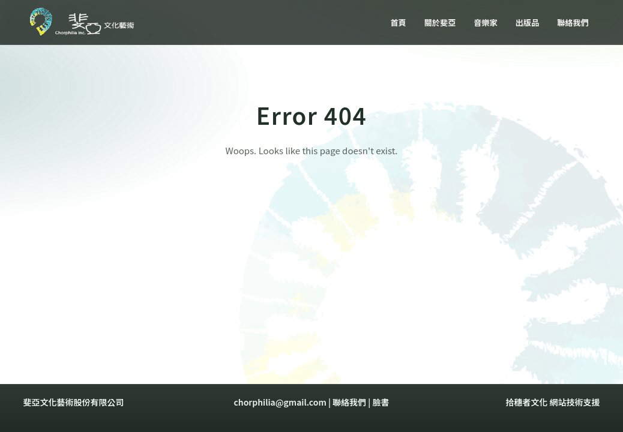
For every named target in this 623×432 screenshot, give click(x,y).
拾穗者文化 (526, 402)
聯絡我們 (349, 402)
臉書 (380, 402)
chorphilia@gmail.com (280, 402)
